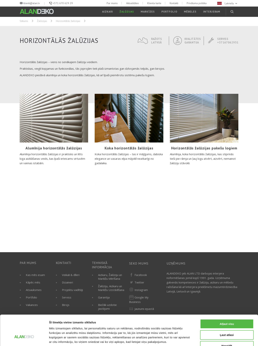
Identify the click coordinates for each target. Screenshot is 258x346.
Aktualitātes (132, 3)
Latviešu (227, 3)
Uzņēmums (176, 263)
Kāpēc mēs (33, 282)
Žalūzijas (127, 11)
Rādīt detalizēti (204, 338)
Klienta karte (154, 3)
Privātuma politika (197, 3)
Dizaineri (67, 282)
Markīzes (148, 11)
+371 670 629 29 (63, 3)
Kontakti (174, 3)
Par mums (112, 3)
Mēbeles (190, 11)
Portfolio (169, 11)
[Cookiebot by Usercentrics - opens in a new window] (24, 339)
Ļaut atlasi (227, 311)
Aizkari (107, 11)
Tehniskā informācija (102, 265)
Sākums (24, 21)
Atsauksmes (34, 290)
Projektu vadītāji (72, 290)
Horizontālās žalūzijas (68, 21)
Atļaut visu (227, 300)
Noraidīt (227, 322)
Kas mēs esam (35, 275)
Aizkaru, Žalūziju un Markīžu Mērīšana (110, 276)
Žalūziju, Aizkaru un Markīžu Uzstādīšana (111, 288)
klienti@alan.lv (31, 3)
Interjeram (211, 11)
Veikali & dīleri (71, 275)
